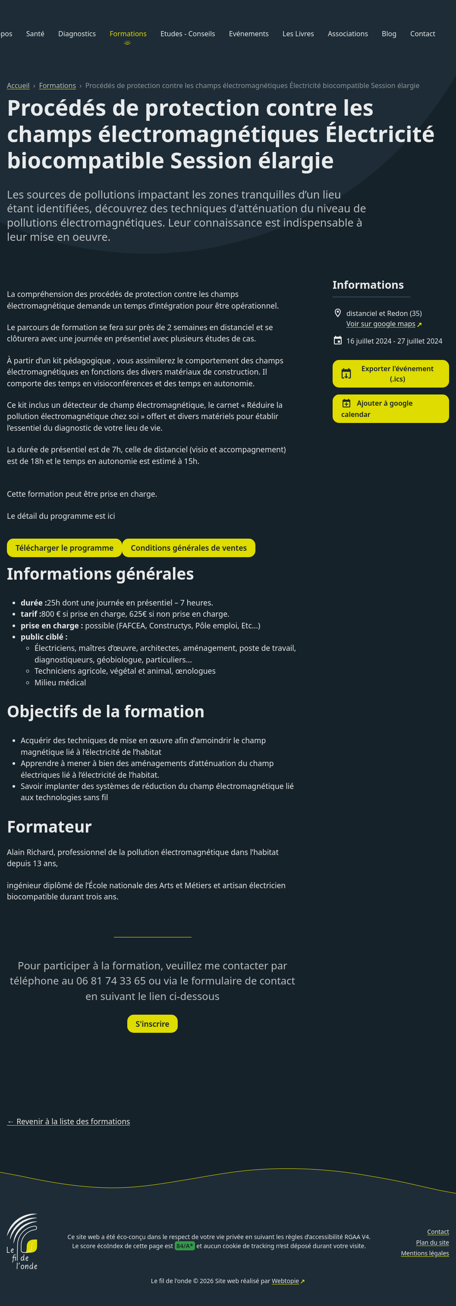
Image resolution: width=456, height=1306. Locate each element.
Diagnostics (77, 33)
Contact (422, 33)
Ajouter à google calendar (377, 408)
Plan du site (432, 1242)
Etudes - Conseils (187, 33)
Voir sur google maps (380, 323)
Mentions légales (425, 1253)
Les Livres (298, 33)
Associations (348, 33)
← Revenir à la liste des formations (68, 1121)
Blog (389, 33)
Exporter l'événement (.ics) (387, 374)
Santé (35, 33)
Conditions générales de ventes (189, 548)
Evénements (249, 33)
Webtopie (285, 1281)
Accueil (18, 85)
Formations (128, 33)
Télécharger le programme (64, 548)
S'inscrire (153, 1024)
